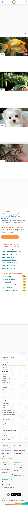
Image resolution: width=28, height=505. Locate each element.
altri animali (6, 398)
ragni (4, 433)
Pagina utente (5, 456)
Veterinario (15, 34)
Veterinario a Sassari (8, 268)
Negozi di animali (10, 279)
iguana (5, 421)
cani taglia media (8, 360)
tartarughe (6, 419)
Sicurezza (4, 462)
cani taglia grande (8, 362)
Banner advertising (6, 458)
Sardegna (21, 34)
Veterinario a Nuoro (8, 257)
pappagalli (6, 403)
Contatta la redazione (7, 487)
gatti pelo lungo (7, 369)
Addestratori (8, 287)
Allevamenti (8, 276)
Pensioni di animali (10, 285)
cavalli (5, 387)
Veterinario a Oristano (8, 265)
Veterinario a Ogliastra (9, 260)
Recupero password (7, 475)
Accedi (16, 473)
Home (2, 34)
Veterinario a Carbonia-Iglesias (11, 251)
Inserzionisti (8, 34)
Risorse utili (18, 445)
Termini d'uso (18, 467)
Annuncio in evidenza (7, 448)
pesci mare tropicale (9, 414)
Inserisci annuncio (19, 475)
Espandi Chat (5, 453)
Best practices (5, 469)
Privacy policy (18, 465)
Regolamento (18, 462)
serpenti (5, 426)
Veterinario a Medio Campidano (11, 254)
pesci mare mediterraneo (10, 412)
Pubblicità (4, 445)
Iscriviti (16, 470)
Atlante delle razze (19, 453)
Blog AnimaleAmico (19, 450)
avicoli (5, 396)
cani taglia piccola (8, 357)
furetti (5, 380)
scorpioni (6, 437)
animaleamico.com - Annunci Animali (17, 499)
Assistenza (4, 472)
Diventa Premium (6, 450)
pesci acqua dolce (8, 410)
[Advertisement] (14, 18)
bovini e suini (7, 392)
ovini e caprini (7, 394)
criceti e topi (6, 378)
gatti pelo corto (7, 367)
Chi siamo (4, 482)
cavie (4, 376)
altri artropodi (7, 439)
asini (4, 389)
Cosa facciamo (5, 484)
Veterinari (8, 282)
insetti (5, 435)
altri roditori (6, 382)
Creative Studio (13, 500)
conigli (5, 374)
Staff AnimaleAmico (7, 479)
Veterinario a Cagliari (8, 249)
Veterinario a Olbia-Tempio (10, 263)
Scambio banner (19, 456)
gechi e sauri (6, 424)
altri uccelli (6, 405)
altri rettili (6, 428)
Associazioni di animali (11, 290)
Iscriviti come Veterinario (11, 237)
